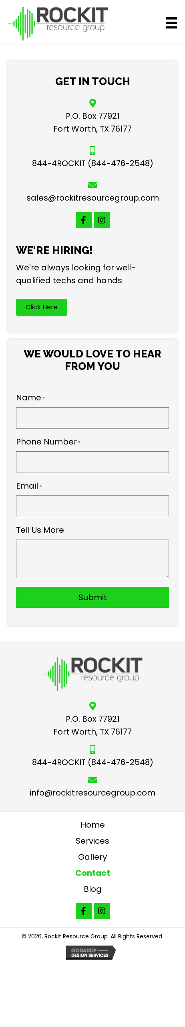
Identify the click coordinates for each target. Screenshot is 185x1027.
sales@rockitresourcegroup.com (92, 197)
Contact (92, 873)
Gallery (92, 857)
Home (92, 824)
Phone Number (48, 441)
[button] (84, 220)
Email (29, 485)
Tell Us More (40, 530)
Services (92, 840)
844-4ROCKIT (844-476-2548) (92, 163)
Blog (93, 889)
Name (30, 397)
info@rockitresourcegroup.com (92, 792)
